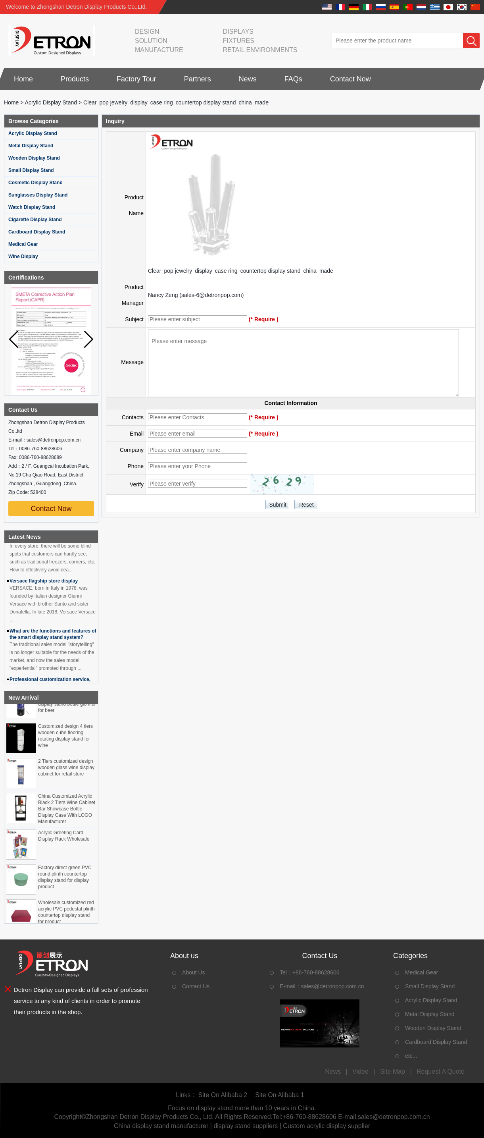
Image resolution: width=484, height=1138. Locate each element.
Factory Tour (136, 79)
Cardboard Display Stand (36, 232)
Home (23, 79)
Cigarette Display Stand (35, 219)
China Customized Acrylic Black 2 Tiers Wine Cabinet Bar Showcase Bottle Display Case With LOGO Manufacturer (66, 811)
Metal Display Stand (30, 146)
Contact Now (350, 79)
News (248, 79)
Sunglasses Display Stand (37, 195)
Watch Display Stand (31, 207)
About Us (193, 972)
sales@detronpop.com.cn (332, 986)
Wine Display (23, 256)
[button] (88, 339)
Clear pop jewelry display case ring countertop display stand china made (240, 271)
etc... (411, 1056)
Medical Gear (23, 244)
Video (360, 1071)
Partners (197, 79)
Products (75, 79)
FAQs (293, 79)
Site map (392, 1071)
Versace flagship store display (44, 583)
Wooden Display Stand (34, 158)
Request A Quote (441, 1071)
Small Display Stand (31, 170)
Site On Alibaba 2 (222, 1095)
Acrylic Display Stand (51, 102)
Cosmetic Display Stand (35, 182)
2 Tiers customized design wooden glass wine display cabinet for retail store (66, 770)
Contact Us (195, 986)
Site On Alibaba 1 (279, 1095)
